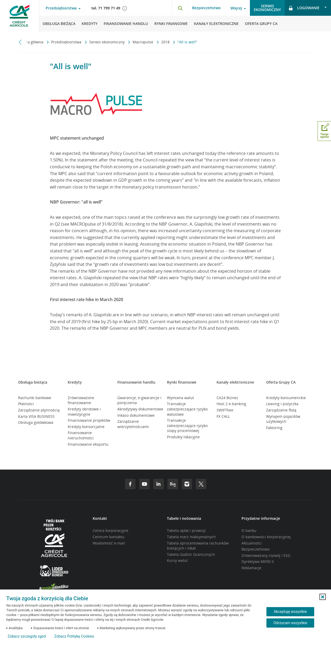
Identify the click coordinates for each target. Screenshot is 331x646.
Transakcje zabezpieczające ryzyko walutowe (187, 408)
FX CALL (223, 416)
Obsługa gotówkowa (35, 422)
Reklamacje (251, 567)
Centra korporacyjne (110, 530)
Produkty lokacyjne (183, 436)
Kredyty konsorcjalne (86, 426)
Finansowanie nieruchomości (81, 435)
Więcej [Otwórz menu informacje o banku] (236, 8)
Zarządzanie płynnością (39, 410)
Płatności (26, 403)
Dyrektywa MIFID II (257, 561)
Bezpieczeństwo (206, 7)
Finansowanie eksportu (88, 444)
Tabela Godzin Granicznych (191, 554)
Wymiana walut (180, 397)
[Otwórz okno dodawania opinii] (324, 131)
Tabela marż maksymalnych (191, 536)
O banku (248, 530)
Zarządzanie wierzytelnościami (133, 424)
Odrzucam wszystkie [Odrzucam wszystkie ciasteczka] (290, 623)
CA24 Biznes (227, 397)
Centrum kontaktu (108, 536)
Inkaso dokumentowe (136, 415)
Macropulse (143, 41)
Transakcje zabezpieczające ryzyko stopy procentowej (187, 425)
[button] (323, 597)
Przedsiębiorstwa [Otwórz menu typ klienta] (61, 8)
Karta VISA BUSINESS (36, 416)
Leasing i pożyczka (282, 403)
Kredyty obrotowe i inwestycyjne (84, 411)
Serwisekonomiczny (267, 7)
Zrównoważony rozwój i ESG (265, 555)
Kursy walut (177, 560)
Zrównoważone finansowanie (81, 400)
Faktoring (274, 427)
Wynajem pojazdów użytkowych (283, 419)
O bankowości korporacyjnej (266, 536)
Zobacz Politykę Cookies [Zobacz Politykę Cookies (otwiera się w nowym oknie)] (74, 636)
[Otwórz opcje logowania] (308, 8)
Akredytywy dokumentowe (140, 408)
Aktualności (251, 543)
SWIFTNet (225, 410)
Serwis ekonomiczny (107, 41)
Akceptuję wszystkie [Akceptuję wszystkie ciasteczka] (290, 611)
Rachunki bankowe (34, 397)
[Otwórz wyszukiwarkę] (180, 8)
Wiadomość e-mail (109, 543)
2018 (166, 41)
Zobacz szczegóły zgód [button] (27, 636)
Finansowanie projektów (89, 420)
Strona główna (31, 41)
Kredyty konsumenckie (286, 397)
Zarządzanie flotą (281, 410)
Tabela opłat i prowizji (186, 530)
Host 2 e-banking (231, 403)
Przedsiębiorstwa (66, 41)
